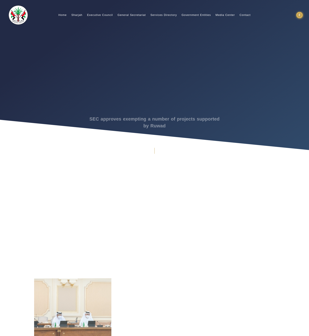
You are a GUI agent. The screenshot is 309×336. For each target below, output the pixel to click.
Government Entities (196, 15)
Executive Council (100, 15)
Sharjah (76, 15)
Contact (245, 15)
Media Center (225, 15)
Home (62, 15)
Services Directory (163, 15)
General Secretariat (132, 15)
